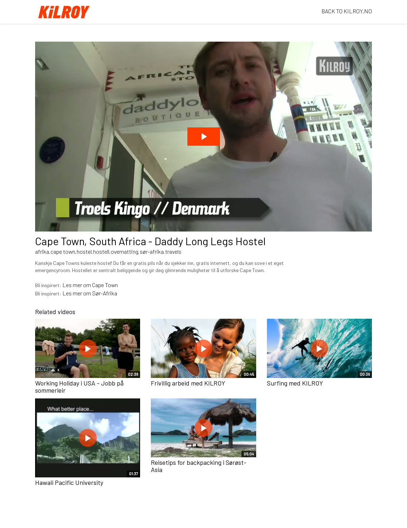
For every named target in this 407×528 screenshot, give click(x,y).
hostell (101, 251)
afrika (42, 251)
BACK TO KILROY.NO (346, 11)
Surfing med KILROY (295, 383)
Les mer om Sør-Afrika (89, 293)
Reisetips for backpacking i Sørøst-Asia (198, 465)
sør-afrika (152, 251)
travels (173, 251)
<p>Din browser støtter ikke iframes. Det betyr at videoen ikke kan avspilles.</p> (203, 137)
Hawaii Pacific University (69, 482)
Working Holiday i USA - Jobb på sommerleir (79, 386)
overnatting (124, 251)
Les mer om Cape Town (90, 284)
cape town (63, 251)
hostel (84, 251)
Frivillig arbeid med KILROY (188, 383)
